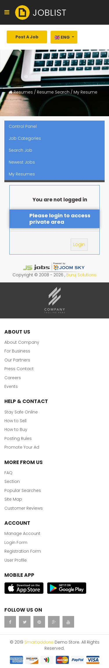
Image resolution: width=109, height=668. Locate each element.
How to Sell (15, 421)
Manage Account (22, 533)
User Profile (15, 560)
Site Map (13, 499)
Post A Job (26, 37)
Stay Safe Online (21, 412)
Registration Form (22, 551)
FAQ (8, 473)
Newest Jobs (22, 162)
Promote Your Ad (21, 447)
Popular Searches (22, 490)
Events (11, 386)
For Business (17, 351)
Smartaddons (38, 642)
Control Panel (23, 126)
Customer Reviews (23, 508)
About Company (21, 342)
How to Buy (15, 429)
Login (79, 244)
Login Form (15, 542)
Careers (12, 378)
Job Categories (25, 138)
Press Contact (19, 369)
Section (12, 481)
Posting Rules (18, 438)
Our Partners (17, 360)
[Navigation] (6, 12)
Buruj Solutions (81, 275)
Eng (62, 37)
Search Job (20, 150)
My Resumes (22, 174)
